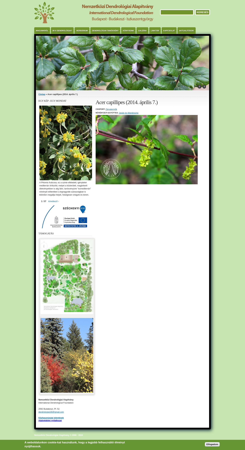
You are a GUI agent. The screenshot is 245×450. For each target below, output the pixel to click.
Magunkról (42, 31)
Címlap (41, 94)
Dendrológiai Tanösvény (105, 31)
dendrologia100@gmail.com (51, 412)
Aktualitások (186, 31)
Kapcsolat (169, 31)
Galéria (142, 31)
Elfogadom (212, 444)
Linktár (155, 31)
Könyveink (128, 31)
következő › (53, 201)
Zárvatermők (111, 109)
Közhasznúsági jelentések (51, 418)
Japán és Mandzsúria (128, 113)
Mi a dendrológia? (62, 31)
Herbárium (82, 31)
